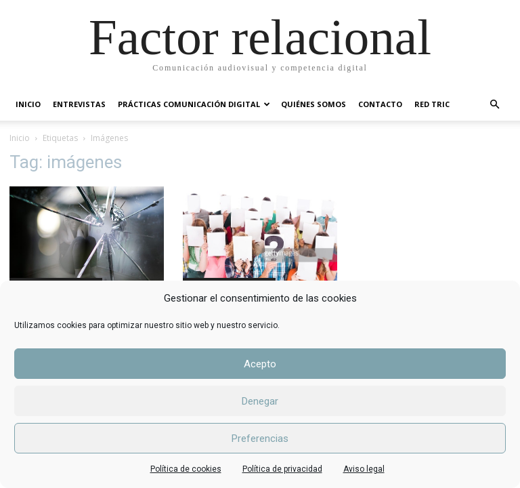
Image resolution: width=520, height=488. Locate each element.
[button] (494, 104)
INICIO (28, 104)
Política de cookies (185, 469)
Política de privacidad (282, 469)
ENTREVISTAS (79, 104)
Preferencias (260, 438)
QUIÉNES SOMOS (313, 104)
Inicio (19, 138)
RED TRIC (432, 104)
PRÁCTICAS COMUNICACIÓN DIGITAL (194, 104)
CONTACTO (380, 104)
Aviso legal (364, 469)
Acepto (260, 364)
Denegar (260, 401)
